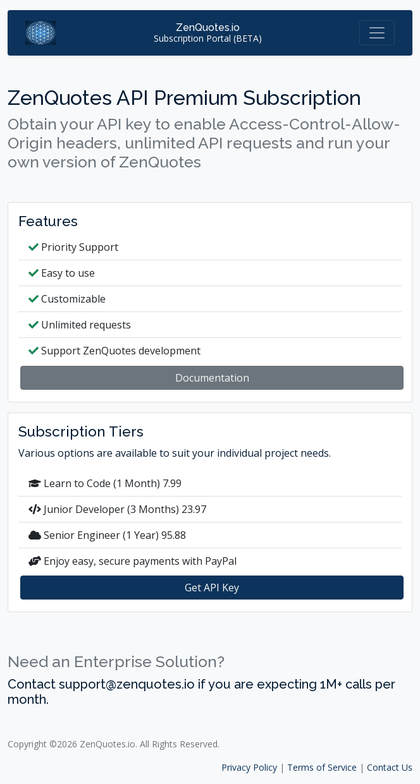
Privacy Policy (249, 767)
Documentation (212, 378)
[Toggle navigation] (377, 32)
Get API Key (212, 587)
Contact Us (389, 767)
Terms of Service (322, 767)
